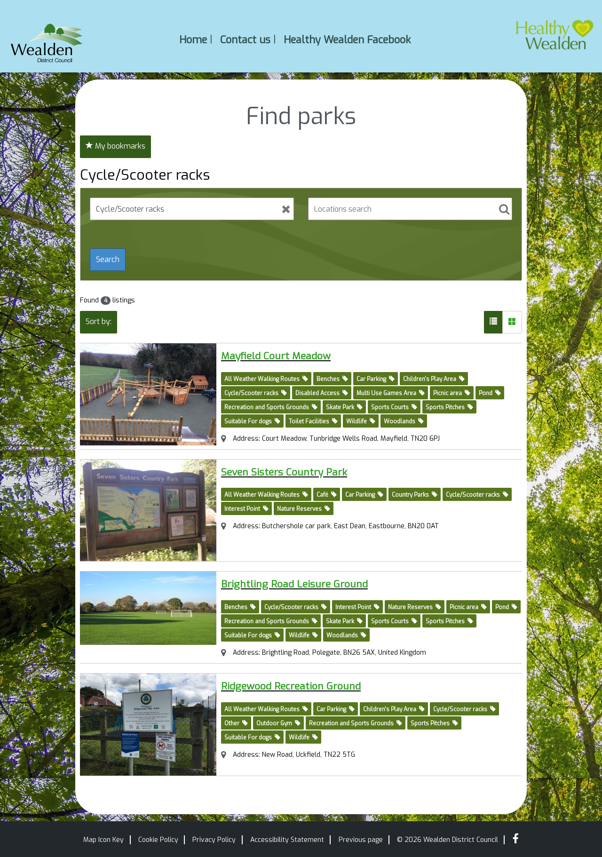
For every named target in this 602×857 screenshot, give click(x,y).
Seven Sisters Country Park (304, 471)
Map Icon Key (103, 839)
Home (193, 39)
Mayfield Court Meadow (293, 355)
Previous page (361, 839)
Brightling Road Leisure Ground (316, 583)
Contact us (245, 39)
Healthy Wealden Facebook (347, 39)
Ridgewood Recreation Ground (313, 685)
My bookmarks (115, 146)
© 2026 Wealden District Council (447, 839)
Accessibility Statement (287, 839)
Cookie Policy (158, 839)
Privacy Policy (214, 839)
